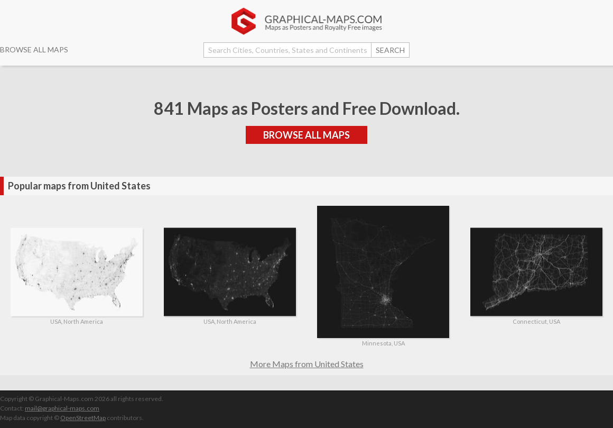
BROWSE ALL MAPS (34, 49)
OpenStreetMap (83, 418)
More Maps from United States (307, 364)
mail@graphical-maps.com (62, 408)
